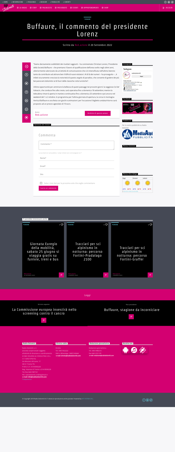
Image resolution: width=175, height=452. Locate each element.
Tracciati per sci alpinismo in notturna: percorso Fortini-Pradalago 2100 (87, 296)
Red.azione (81, 67)
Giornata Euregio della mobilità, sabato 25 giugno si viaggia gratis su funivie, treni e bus (43, 296)
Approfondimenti (91, 8)
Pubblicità (55, 2)
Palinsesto (47, 8)
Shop (106, 8)
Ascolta (167, 8)
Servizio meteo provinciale (131, 236)
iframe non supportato (137, 202)
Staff (34, 8)
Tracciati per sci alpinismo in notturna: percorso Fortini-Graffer (132, 298)
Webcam (43, 2)
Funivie (87, 42)
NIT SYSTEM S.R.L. (88, 444)
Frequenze (31, 2)
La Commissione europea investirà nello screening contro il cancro (44, 356)
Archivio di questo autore (98, 158)
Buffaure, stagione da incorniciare (131, 355)
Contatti (67, 2)
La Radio (23, 8)
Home (5, 2)
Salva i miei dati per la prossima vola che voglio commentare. (69, 228)
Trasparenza (27, 424)
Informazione (17, 2)
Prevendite (62, 8)
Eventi (75, 8)
